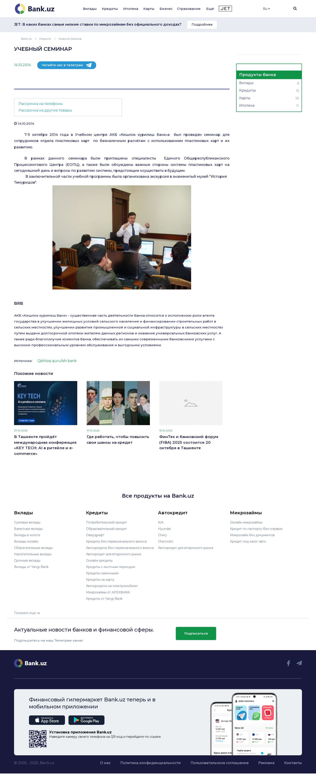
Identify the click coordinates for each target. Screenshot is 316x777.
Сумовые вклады (27, 522)
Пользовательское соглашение (219, 763)
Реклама (266, 763)
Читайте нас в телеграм (62, 65)
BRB (18, 303)
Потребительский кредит (106, 522)
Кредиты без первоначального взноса (116, 541)
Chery (162, 535)
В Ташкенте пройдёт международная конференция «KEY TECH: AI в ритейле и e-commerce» (45, 445)
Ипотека (130, 9)
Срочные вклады (27, 560)
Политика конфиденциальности (150, 763)
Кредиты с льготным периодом (110, 567)
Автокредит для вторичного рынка (113, 554)
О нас (105, 763)
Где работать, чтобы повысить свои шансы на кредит (118, 440)
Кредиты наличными (102, 573)
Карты (148, 9)
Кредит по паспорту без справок (256, 529)
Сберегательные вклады (33, 548)
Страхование (189, 9)
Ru (266, 9)
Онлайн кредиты (99, 560)
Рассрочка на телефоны (41, 104)
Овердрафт (95, 535)
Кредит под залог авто (248, 541)
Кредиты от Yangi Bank (104, 599)
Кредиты (110, 9)
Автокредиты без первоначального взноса (120, 548)
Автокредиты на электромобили (111, 586)
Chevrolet (165, 541)
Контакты (293, 763)
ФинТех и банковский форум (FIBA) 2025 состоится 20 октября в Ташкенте (188, 442)
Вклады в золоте (27, 535)
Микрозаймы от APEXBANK (108, 592)
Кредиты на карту (100, 580)
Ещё (210, 9)
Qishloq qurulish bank (57, 361)
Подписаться (196, 633)
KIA (160, 522)
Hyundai (164, 529)
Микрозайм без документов (252, 535)
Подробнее (202, 24)
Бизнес (166, 9)
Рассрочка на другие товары (45, 110)
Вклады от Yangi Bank (31, 567)
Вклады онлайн (26, 541)
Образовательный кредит (106, 529)
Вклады (90, 9)
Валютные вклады (28, 529)
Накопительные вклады (32, 554)
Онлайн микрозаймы (246, 522)
